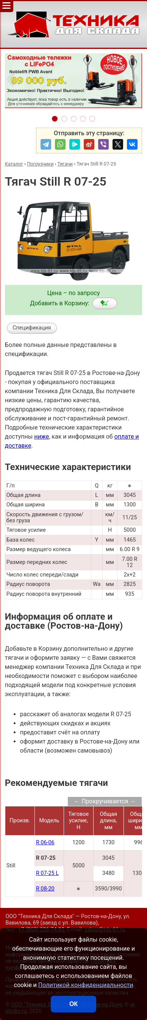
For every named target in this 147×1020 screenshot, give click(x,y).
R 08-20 (45, 889)
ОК (73, 1004)
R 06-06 (45, 842)
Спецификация (32, 328)
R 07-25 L (47, 873)
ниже (41, 436)
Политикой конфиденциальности (85, 985)
